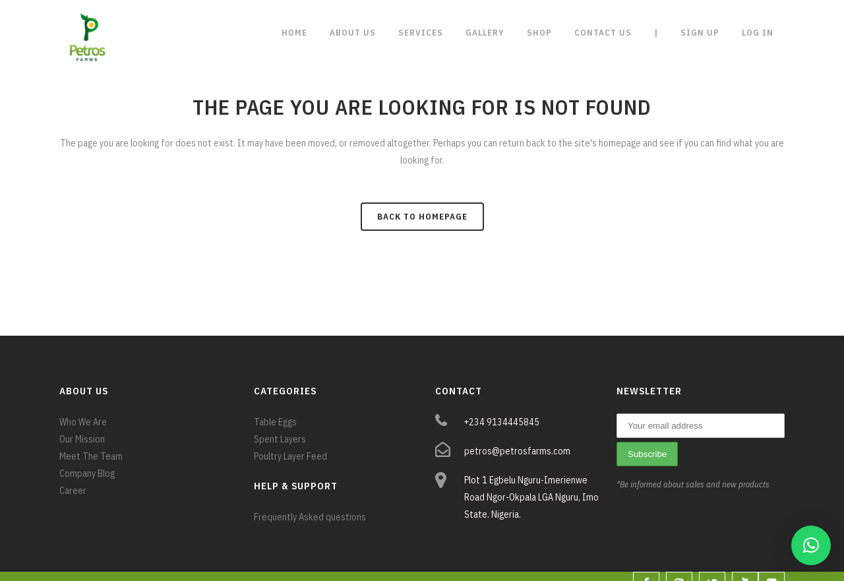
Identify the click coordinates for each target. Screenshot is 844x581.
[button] (811, 545)
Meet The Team (91, 456)
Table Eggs (275, 422)
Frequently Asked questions (310, 517)
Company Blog (87, 473)
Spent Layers (280, 439)
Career (72, 491)
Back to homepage (422, 216)
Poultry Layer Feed (290, 456)
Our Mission (82, 439)
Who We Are (83, 422)
